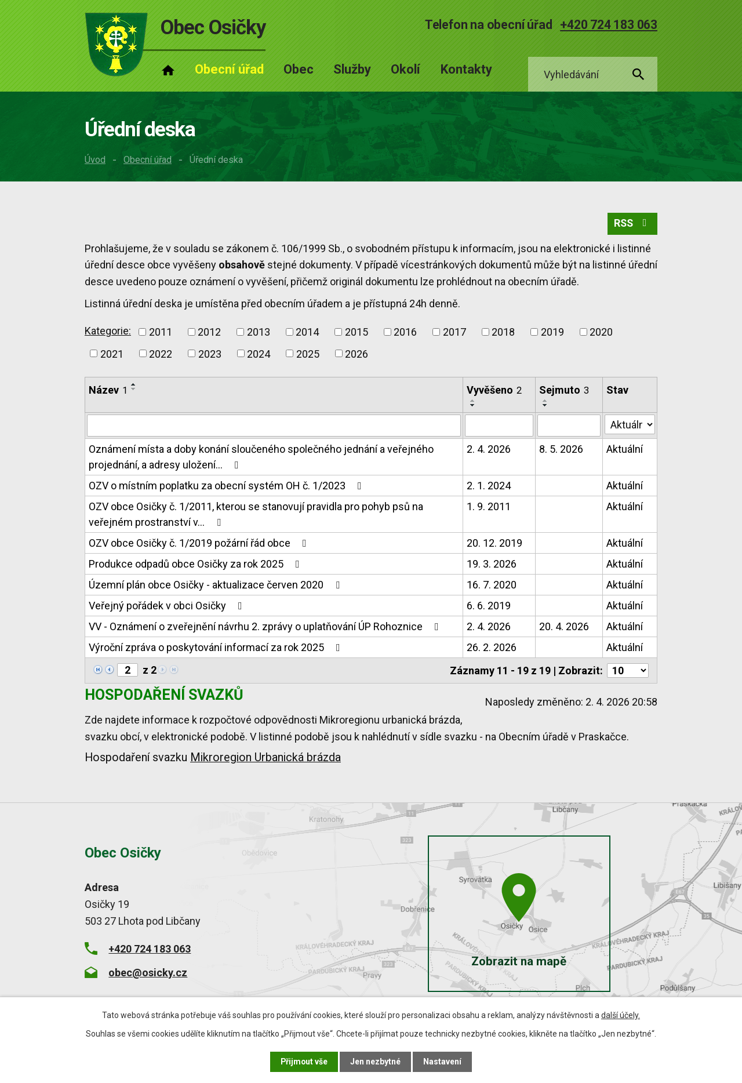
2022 (160, 354)
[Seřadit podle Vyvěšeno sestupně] (473, 405)
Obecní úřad (147, 159)
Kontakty (466, 69)
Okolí (405, 69)
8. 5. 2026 (561, 449)
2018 (503, 332)
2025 (307, 354)
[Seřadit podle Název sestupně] (134, 389)
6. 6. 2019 (489, 605)
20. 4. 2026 (564, 626)
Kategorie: (108, 331)
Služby (352, 69)
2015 (356, 332)
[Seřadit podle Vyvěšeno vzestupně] (473, 400)
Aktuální (624, 449)
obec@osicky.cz (147, 972)
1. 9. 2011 (489, 506)
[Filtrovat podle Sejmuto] (569, 426)
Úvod (95, 159)
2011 (160, 332)
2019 (552, 332)
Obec (298, 69)
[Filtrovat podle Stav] (630, 424)
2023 (209, 354)
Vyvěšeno (494, 390)
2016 (405, 332)
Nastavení (443, 1061)
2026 (356, 354)
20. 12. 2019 (494, 543)
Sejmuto (564, 390)
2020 (601, 332)
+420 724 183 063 (608, 24)
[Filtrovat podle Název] (274, 426)
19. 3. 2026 (492, 564)
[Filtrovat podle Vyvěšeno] (499, 426)
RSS (632, 224)
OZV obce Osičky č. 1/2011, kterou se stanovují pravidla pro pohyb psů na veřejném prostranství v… (256, 514)
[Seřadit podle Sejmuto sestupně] (545, 405)
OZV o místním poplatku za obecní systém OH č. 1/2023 (227, 485)
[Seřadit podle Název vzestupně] (134, 385)
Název (108, 390)
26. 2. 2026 (492, 647)
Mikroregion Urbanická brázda (265, 757)
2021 (111, 354)
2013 (258, 332)
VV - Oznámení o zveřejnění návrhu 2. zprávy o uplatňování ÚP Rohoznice (266, 626)
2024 (258, 354)
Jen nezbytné (376, 1061)
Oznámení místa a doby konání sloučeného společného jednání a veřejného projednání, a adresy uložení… (261, 457)
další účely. (620, 1015)
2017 (454, 332)
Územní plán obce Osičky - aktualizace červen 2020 (216, 585)
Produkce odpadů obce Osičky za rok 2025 (196, 564)
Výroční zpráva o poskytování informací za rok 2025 (217, 647)
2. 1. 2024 (489, 485)
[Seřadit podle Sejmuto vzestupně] (545, 400)
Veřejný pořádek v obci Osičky (168, 605)
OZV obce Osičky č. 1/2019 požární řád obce (200, 543)
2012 (209, 332)
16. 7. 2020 (492, 585)
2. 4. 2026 (489, 449)
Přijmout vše (304, 1061)
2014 (307, 332)
